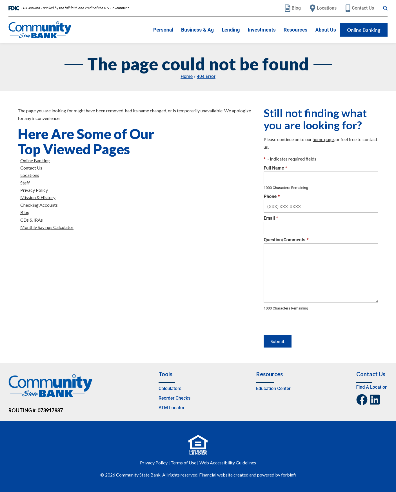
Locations (323, 8)
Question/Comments (286, 239)
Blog (293, 8)
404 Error (206, 76)
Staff (25, 182)
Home (187, 76)
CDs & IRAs (31, 219)
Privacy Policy (34, 190)
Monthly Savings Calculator (47, 227)
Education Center (273, 388)
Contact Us (360, 8)
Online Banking (364, 30)
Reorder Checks (174, 398)
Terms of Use (183, 462)
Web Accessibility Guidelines (227, 462)
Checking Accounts (39, 205)
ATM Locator (171, 407)
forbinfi (288, 474)
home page (323, 139)
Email (271, 218)
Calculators (170, 388)
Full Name (275, 168)
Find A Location (372, 387)
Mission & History (37, 197)
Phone (272, 196)
